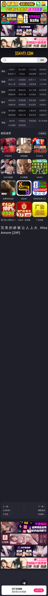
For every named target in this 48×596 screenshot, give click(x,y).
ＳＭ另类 (42, 84)
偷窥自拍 (11, 100)
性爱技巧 (42, 115)
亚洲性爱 (11, 90)
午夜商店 (22, 121)
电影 (3, 91)
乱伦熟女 (32, 94)
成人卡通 (32, 90)
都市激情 (11, 110)
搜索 (42, 60)
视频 (3, 81)
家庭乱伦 (22, 110)
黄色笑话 (32, 115)
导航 (3, 122)
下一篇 (41, 510)
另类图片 (42, 104)
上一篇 (6, 510)
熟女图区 (32, 104)
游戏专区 (42, 69)
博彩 (3, 71)
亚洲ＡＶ (11, 80)
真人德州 (22, 69)
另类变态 (42, 94)
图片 (3, 102)
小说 (3, 112)
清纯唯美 (22, 104)
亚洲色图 (22, 100)
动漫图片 (42, 100)
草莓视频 (32, 121)
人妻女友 (32, 110)
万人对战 (32, 69)
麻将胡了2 (12, 74)
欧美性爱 (42, 90)
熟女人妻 (11, 84)
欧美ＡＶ (32, 80)
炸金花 (22, 74)
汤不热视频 (42, 121)
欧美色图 (32, 100)
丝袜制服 (22, 84)
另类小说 (22, 115)
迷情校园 (11, 115)
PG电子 (12, 69)
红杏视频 (11, 125)
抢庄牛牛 (42, 74)
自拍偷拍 (22, 80)
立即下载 (38, 590)
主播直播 (32, 84)
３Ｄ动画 (42, 80)
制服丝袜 (11, 94)
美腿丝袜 (11, 104)
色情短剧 (22, 125)
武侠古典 (42, 110)
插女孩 (12, 121)
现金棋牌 (32, 74)
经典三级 (22, 94)
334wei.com (24, 53)
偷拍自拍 (22, 90)
